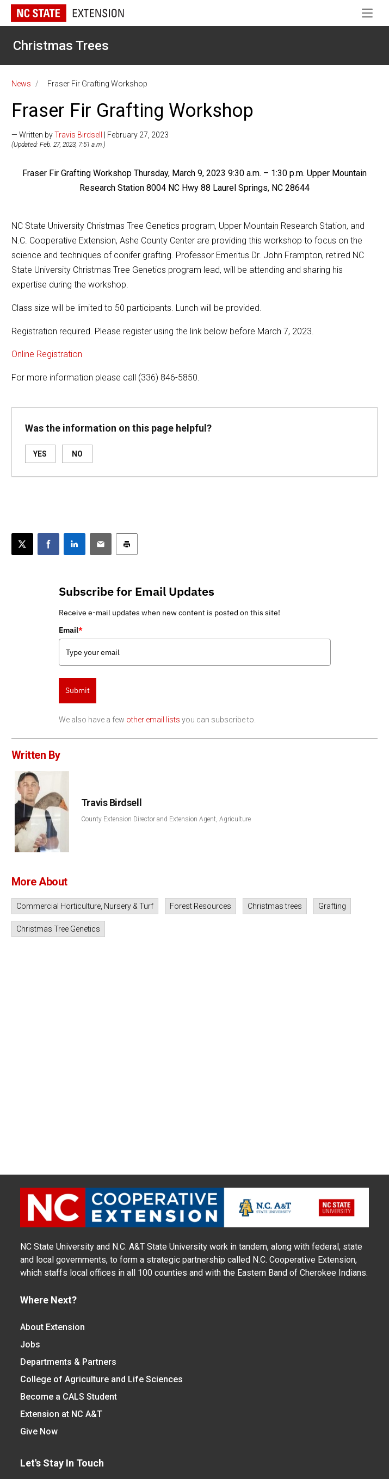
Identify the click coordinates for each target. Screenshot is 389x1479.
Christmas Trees (61, 45)
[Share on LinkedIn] (74, 544)
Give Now (39, 1431)
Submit (77, 690)
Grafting (332, 906)
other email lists (153, 719)
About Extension (52, 1327)
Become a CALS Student (68, 1396)
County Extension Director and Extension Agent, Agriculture (166, 819)
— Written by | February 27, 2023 (90, 134)
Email (71, 630)
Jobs (30, 1344)
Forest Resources (200, 906)
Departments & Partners (68, 1362)
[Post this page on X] (22, 544)
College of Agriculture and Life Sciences (101, 1379)
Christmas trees (275, 906)
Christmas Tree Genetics (58, 929)
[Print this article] (127, 544)
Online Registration (46, 354)
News (21, 83)
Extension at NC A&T (61, 1414)
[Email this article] (101, 544)
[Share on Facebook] (48, 544)
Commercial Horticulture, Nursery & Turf (84, 906)
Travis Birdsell (78, 134)
